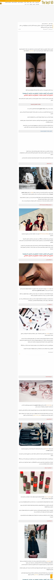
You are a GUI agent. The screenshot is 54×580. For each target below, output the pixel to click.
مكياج (30, 2)
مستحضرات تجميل (45, 23)
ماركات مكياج (50, 23)
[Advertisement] (27, 14)
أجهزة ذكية (37, 4)
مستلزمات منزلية (14, 2)
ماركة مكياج (36, 574)
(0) (20, 29)
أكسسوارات (37, 2)
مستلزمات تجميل (20, 2)
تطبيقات (30, 4)
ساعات (33, 2)
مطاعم (34, 4)
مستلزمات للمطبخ (8, 2)
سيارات (25, 2)
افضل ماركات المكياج (37, 415)
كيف (28, 4)
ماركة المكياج (31, 50)
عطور (28, 2)
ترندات (25, 4)
